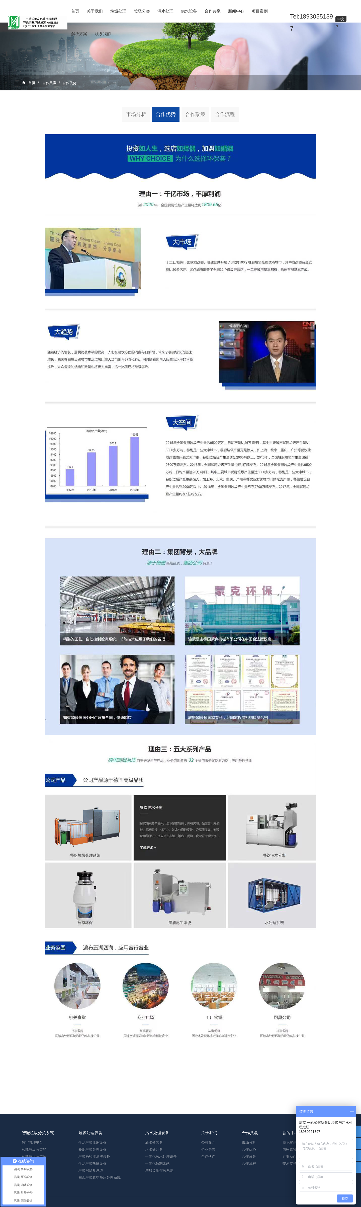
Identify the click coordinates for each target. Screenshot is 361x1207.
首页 (75, 11)
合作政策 (195, 114)
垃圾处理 (118, 11)
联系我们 (103, 34)
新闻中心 (236, 11)
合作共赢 (213, 11)
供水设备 (189, 11)
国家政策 (290, 1188)
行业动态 (290, 1195)
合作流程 (225, 114)
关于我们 (95, 11)
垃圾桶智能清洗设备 (94, 1195)
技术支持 (290, 1202)
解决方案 (79, 34)
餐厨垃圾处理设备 (92, 1188)
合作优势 (69, 83)
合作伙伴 (208, 1195)
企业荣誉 (208, 1188)
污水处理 (165, 11)
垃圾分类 (142, 11)
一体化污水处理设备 (161, 1195)
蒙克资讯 (290, 1181)
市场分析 (136, 114)
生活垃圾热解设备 (92, 1202)
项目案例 (260, 11)
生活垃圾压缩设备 (92, 1181)
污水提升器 (154, 1188)
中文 (340, 19)
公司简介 (208, 1181)
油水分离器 (154, 1181)
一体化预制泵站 (157, 1202)
